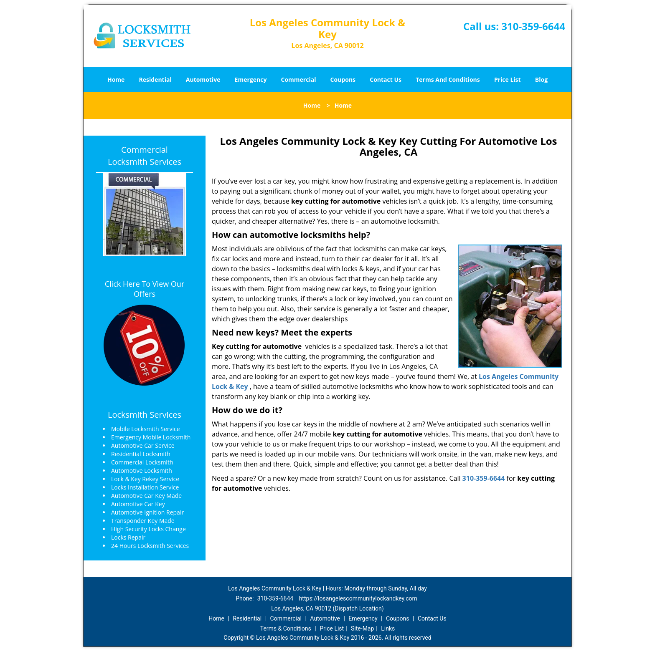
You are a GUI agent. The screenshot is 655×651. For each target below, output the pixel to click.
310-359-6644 (533, 26)
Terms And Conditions (448, 79)
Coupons (342, 79)
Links (388, 628)
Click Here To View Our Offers (145, 289)
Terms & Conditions (285, 628)
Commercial (298, 79)
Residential (155, 79)
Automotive (203, 79)
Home (115, 79)
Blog (541, 79)
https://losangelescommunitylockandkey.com (358, 598)
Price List (507, 79)
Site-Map (362, 628)
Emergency (251, 79)
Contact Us (385, 79)
